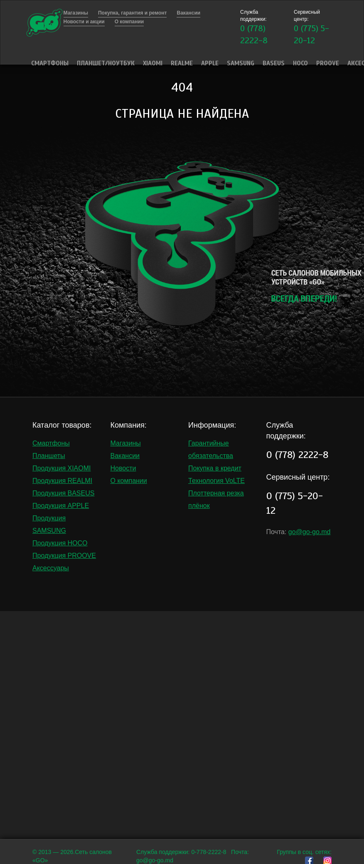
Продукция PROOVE (64, 555)
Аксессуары (50, 568)
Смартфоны (50, 63)
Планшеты (48, 455)
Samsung (240, 63)
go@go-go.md (309, 531)
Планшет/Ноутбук (106, 63)
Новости (123, 468)
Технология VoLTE (216, 480)
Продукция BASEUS (63, 493)
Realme (182, 63)
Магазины (126, 443)
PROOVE (327, 63)
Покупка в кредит (214, 468)
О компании (129, 480)
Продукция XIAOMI (61, 468)
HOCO (300, 63)
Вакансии (125, 455)
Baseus (274, 63)
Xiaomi (152, 63)
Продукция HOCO (60, 543)
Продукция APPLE (60, 505)
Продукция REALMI (62, 480)
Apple (210, 63)
